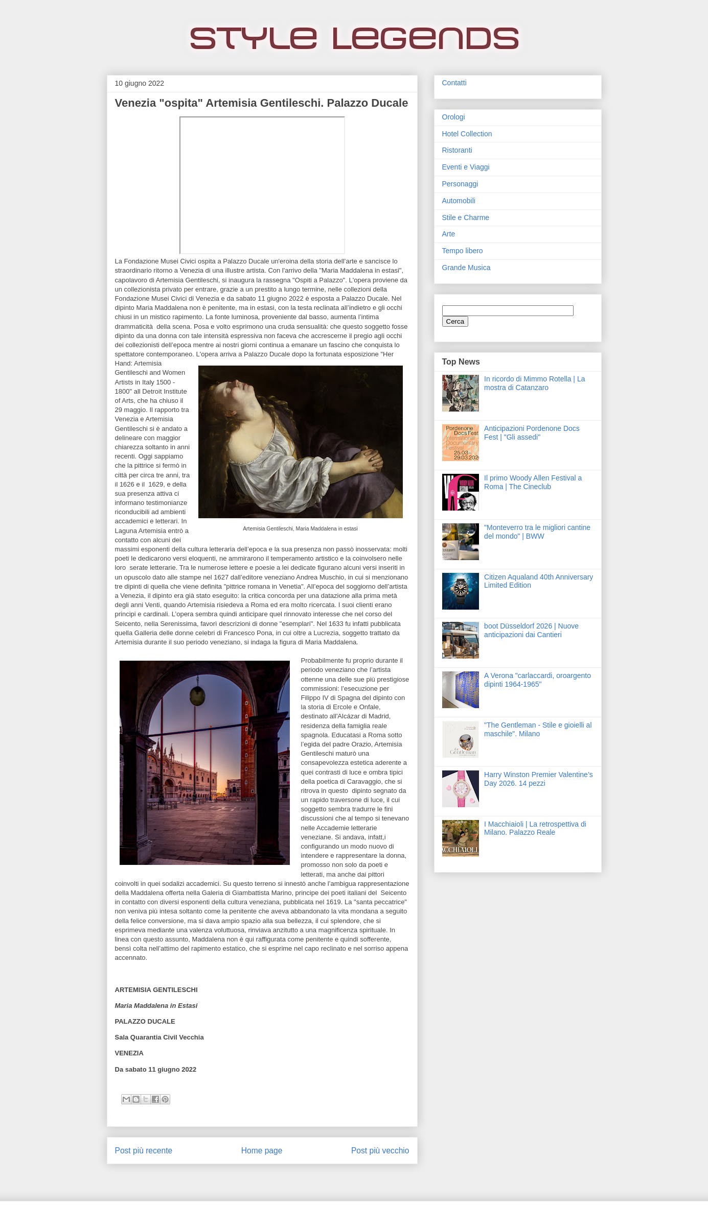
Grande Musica (466, 267)
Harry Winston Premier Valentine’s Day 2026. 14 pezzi (538, 778)
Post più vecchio (380, 1150)
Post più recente (144, 1150)
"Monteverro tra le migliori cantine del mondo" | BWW (537, 531)
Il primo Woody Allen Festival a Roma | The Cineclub (533, 482)
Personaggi (460, 184)
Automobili (458, 201)
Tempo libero (462, 251)
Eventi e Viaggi (466, 167)
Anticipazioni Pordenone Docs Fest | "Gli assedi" (532, 432)
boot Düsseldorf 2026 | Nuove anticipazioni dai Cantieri (531, 630)
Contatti (454, 83)
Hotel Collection (467, 134)
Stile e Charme (466, 217)
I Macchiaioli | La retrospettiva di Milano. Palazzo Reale (535, 828)
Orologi (453, 117)
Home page (262, 1150)
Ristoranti (457, 150)
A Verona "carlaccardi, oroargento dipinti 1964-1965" (537, 679)
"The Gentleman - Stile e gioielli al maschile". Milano (537, 729)
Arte (448, 234)
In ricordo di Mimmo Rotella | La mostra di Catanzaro (534, 383)
